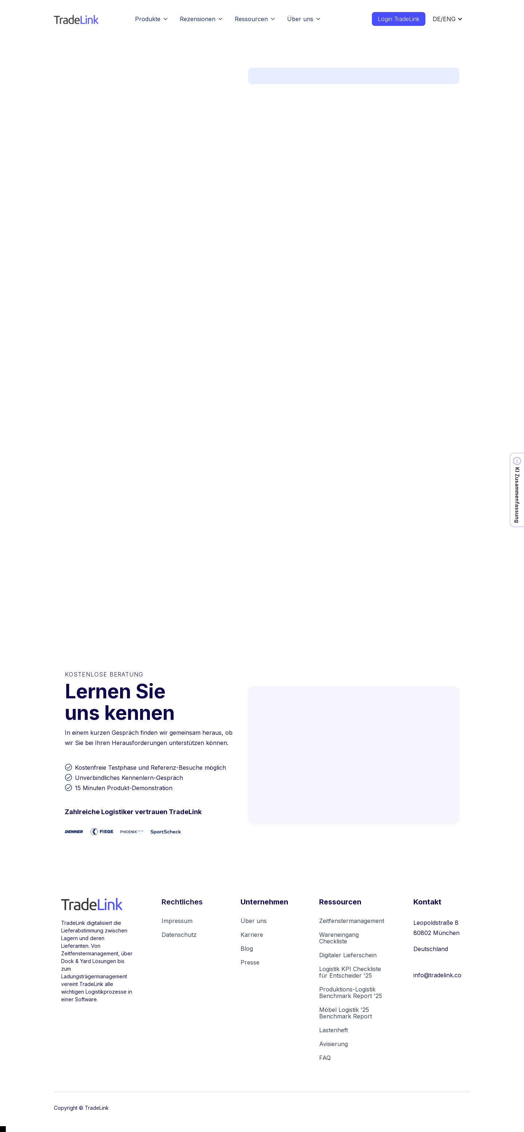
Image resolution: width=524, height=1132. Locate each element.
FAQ (325, 1057)
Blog (247, 948)
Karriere (252, 934)
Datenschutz (179, 934)
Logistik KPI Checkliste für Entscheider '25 (350, 972)
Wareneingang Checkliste (339, 937)
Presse (250, 962)
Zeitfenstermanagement (351, 921)
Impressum (177, 921)
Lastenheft (333, 1030)
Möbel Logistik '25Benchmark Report (345, 1012)
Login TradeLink (399, 19)
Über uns (254, 921)
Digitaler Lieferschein (348, 955)
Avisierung (333, 1044)
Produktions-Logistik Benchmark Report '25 (350, 992)
